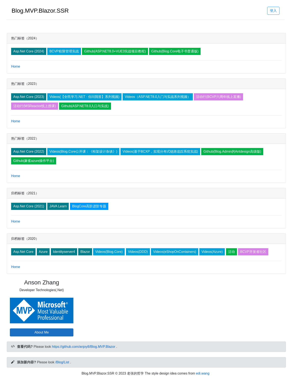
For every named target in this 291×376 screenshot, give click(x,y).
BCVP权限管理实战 (64, 51)
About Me (41, 332)
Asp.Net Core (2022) (28, 151)
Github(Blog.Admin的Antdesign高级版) (232, 151)
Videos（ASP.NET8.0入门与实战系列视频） (157, 97)
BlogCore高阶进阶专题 (89, 206)
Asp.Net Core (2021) (28, 206)
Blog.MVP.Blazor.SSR (40, 10)
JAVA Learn (58, 206)
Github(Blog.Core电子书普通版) (174, 51)
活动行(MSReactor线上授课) (34, 106)
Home (15, 66)
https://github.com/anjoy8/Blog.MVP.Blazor (83, 346)
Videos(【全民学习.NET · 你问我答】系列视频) (84, 97)
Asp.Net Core (23, 251)
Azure (43, 251)
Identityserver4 (64, 251)
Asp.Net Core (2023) (28, 97)
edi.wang (202, 373)
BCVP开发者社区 (253, 251)
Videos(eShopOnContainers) (174, 251)
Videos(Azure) (212, 251)
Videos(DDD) (138, 251)
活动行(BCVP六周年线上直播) (218, 97)
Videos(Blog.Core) (109, 251)
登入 (273, 10)
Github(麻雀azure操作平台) (33, 161)
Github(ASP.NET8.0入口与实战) (85, 106)
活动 (231, 251)
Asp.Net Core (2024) (28, 51)
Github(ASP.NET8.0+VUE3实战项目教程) (115, 51)
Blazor (85, 251)
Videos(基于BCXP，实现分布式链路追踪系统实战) (160, 151)
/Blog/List (62, 362)
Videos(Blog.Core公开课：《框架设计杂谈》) (83, 151)
